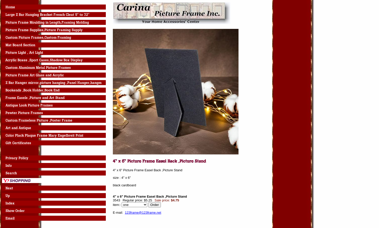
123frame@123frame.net (143, 212)
